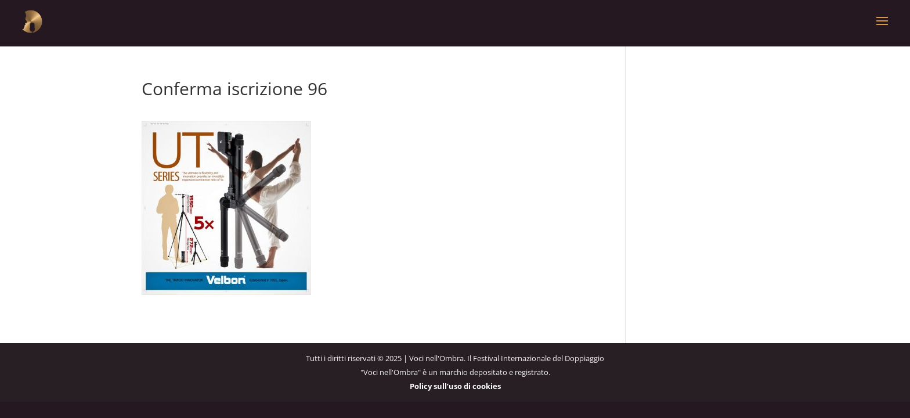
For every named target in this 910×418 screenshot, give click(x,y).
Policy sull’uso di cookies (455, 386)
